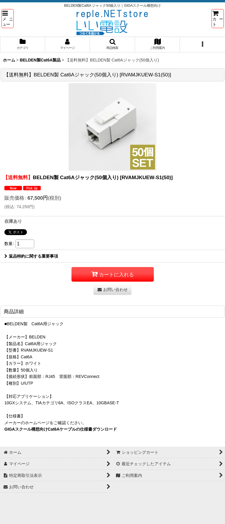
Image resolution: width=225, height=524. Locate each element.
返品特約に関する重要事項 (31, 256)
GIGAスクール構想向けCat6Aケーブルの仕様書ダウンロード (60, 429)
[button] (7, 18)
